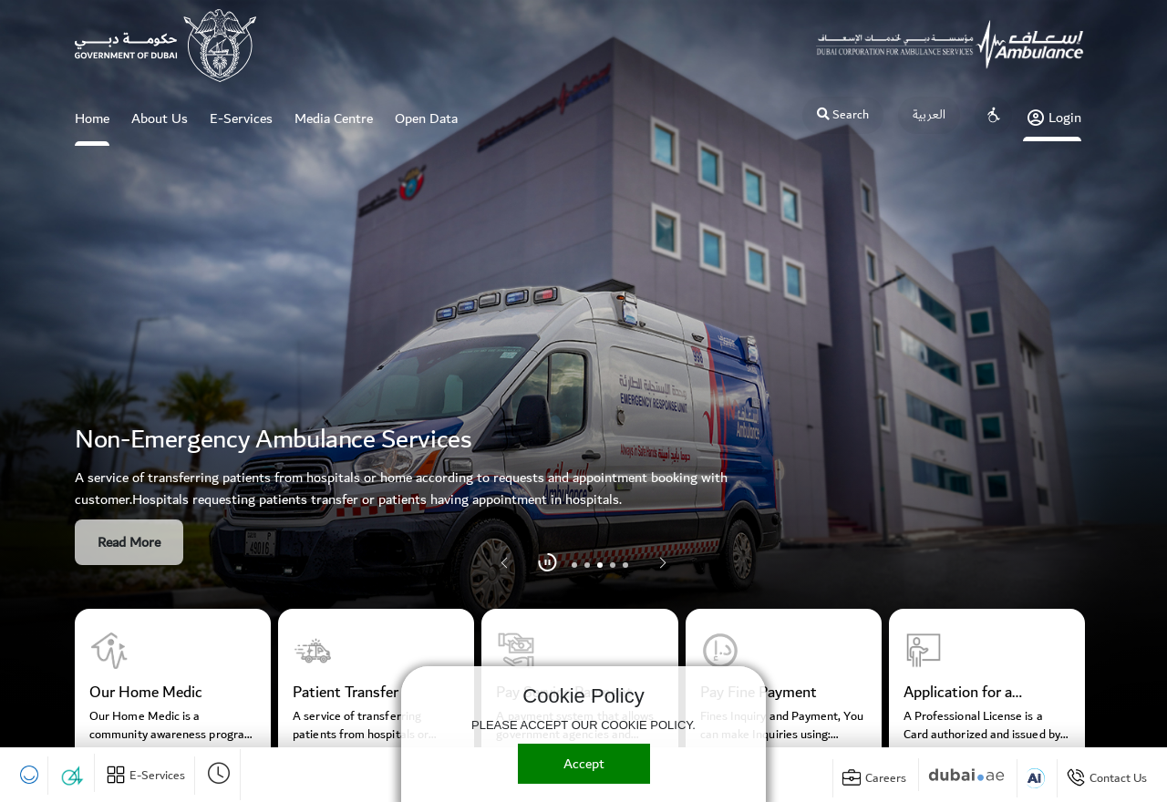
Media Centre (333, 118)
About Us (159, 118)
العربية (929, 115)
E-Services (241, 118)
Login (1054, 117)
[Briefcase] (873, 778)
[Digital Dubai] (966, 774)
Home (92, 126)
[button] (663, 563)
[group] (173, 687)
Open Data (426, 118)
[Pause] (547, 562)
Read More (129, 542)
